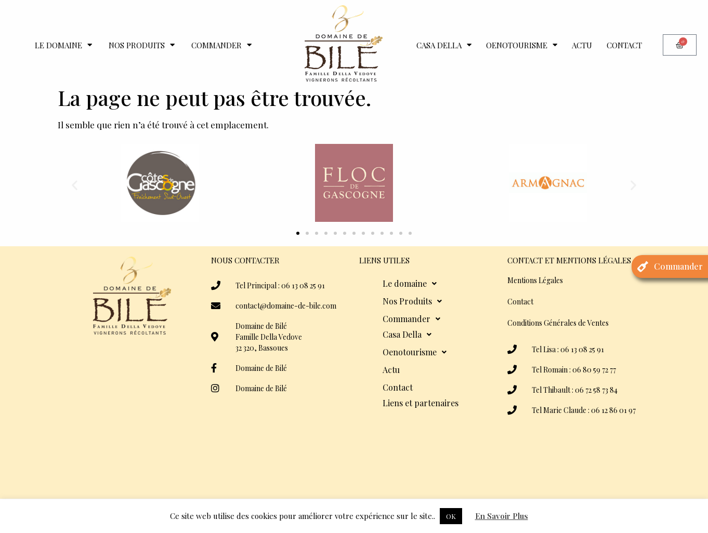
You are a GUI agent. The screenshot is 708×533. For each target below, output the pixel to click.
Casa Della (443, 45)
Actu (582, 45)
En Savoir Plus (501, 516)
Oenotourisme (521, 45)
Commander (221, 45)
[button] (74, 184)
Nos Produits (142, 45)
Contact (624, 45)
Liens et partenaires (420, 402)
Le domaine (63, 45)
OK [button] (451, 516)
